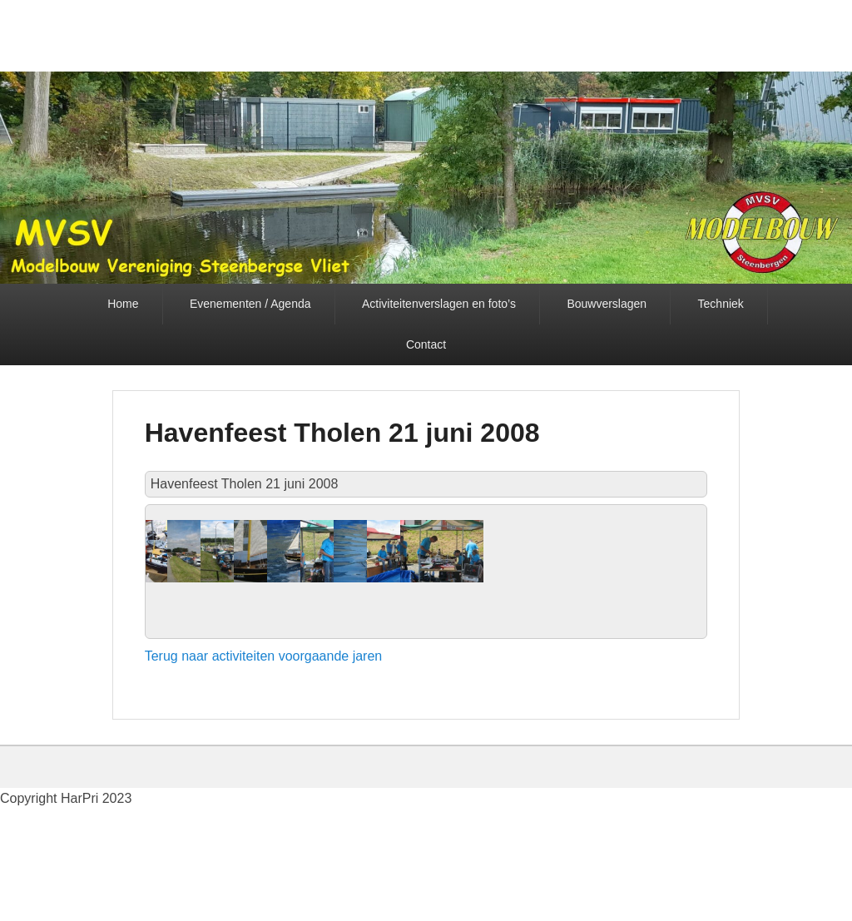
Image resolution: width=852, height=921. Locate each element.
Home (122, 303)
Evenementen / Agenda (250, 303)
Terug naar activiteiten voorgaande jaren (264, 784)
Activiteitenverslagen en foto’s (439, 303)
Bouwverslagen (606, 303)
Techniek (721, 303)
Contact (426, 344)
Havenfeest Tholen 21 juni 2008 (342, 433)
